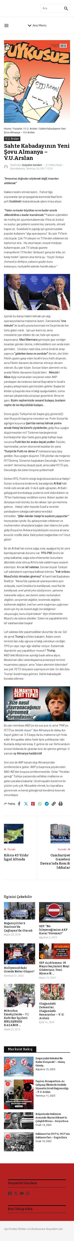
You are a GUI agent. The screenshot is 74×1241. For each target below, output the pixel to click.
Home (7, 128)
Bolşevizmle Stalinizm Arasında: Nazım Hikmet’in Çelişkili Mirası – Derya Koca (52, 1118)
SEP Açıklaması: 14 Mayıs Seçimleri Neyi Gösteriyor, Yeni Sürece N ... (54, 968)
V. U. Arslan (30, 128)
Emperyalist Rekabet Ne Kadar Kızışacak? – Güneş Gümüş (50, 1062)
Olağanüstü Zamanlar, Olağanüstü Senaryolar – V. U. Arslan (51, 1011)
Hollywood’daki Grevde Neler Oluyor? (19, 969)
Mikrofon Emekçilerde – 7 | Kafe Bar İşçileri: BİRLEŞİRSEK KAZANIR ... (16, 1018)
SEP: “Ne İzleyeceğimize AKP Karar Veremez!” (53, 930)
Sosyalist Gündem (32, 165)
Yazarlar (17, 128)
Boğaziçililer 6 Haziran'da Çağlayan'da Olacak (18, 927)
